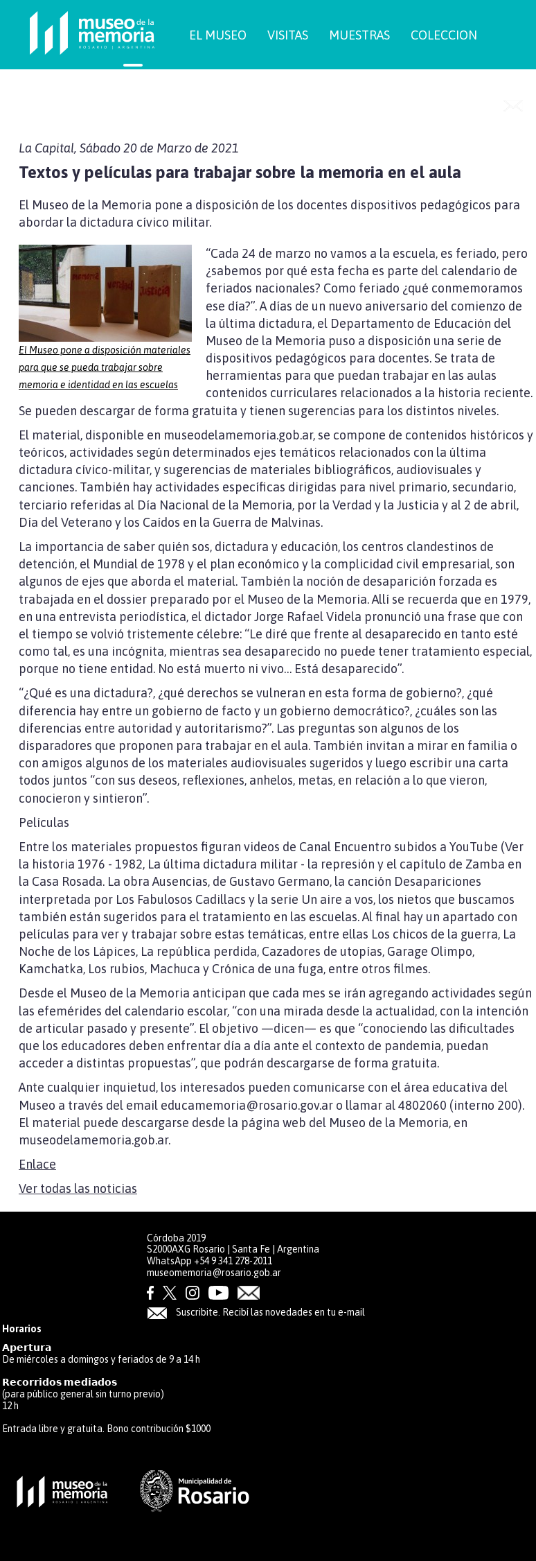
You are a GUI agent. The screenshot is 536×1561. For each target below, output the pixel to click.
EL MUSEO (218, 35)
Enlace (37, 1164)
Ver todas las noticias (78, 1188)
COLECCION (444, 35)
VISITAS (287, 35)
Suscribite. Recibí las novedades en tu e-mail (256, 1312)
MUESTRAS (359, 35)
